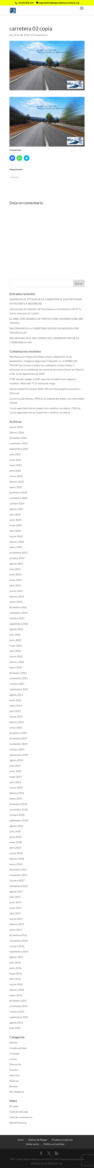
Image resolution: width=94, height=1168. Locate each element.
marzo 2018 (16, 853)
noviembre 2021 (18, 678)
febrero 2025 (16, 481)
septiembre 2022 (18, 623)
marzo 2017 (16, 918)
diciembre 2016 (18, 935)
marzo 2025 (16, 476)
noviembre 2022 (18, 612)
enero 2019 (15, 798)
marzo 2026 (16, 426)
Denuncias (15, 1064)
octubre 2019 (16, 749)
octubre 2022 (16, 618)
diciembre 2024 (18, 492)
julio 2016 (15, 962)
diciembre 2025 (18, 437)
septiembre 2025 (18, 448)
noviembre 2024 (18, 497)
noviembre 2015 (18, 1006)
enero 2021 (15, 727)
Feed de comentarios (20, 1117)
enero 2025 (15, 487)
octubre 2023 (16, 558)
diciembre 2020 (18, 732)
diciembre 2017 (18, 869)
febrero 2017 (16, 924)
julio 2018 (15, 831)
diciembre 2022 (18, 607)
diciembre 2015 (18, 1000)
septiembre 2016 (18, 951)
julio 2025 (15, 454)
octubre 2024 (16, 503)
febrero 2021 (16, 722)
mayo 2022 (15, 645)
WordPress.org (17, 1122)
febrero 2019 (16, 793)
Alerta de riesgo (46, 383)
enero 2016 (15, 995)
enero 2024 (15, 547)
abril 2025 (15, 470)
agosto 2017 (16, 891)
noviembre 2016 (18, 940)
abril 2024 (15, 530)
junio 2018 (15, 836)
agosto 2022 (16, 629)
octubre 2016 (16, 946)
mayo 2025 (15, 465)
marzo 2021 (16, 716)
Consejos (14, 1053)
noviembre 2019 (18, 743)
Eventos (13, 1069)
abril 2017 (15, 913)
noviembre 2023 (18, 552)
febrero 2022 (16, 661)
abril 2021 (15, 711)
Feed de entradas (18, 1111)
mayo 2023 (15, 579)
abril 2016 (15, 978)
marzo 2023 (16, 590)
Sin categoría (16, 1091)
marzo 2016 (16, 984)
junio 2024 (15, 519)
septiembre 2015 (18, 1017)
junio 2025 (15, 459)
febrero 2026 (16, 432)
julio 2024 (15, 514)
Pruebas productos (62, 1139)
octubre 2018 (16, 814)
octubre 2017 (16, 880)
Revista (13, 1086)
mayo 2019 (15, 776)
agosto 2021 (16, 694)
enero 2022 (15, 667)
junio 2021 (15, 700)
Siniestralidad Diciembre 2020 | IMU (29, 388)
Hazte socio (32, 1143)
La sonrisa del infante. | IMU (24, 398)
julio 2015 (15, 1027)
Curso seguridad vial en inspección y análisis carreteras (39, 412)
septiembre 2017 (18, 885)
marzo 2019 (16, 787)
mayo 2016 (15, 973)
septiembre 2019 (18, 754)
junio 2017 (15, 902)
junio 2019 (15, 771)
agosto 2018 (16, 825)
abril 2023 (15, 585)
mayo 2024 (15, 525)
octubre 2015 (16, 1011)
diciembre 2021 (18, 672)
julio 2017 (15, 896)
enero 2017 (15, 929)
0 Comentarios (39, 34)
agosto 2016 (16, 956)
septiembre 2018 (18, 820)
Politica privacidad (53, 1143)
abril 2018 (15, 847)
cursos (13, 1058)
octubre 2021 (16, 683)
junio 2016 (15, 967)
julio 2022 (15, 634)
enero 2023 (15, 601)
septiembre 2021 (18, 689)
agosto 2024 (16, 508)
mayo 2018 (15, 842)
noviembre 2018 (18, 809)
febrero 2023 (16, 596)
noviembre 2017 (18, 874)
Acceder (14, 1106)
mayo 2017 (15, 907)
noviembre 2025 (18, 443)
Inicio (20, 1139)
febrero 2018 (16, 858)
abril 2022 (15, 650)
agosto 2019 (16, 760)
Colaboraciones (18, 1047)
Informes (14, 1075)
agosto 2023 (16, 563)
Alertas (13, 1042)
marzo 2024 (16, 536)
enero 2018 (15, 864)
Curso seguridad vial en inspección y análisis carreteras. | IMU (43, 408)
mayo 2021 (15, 705)
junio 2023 (15, 574)
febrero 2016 (16, 989)
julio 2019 (15, 765)
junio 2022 (15, 640)
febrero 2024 (16, 541)
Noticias (14, 1080)
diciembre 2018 (18, 804)
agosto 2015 (16, 1022)
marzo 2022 (16, 656)
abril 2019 (15, 782)
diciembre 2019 (18, 738)
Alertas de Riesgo (37, 1139)
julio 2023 (15, 569)
